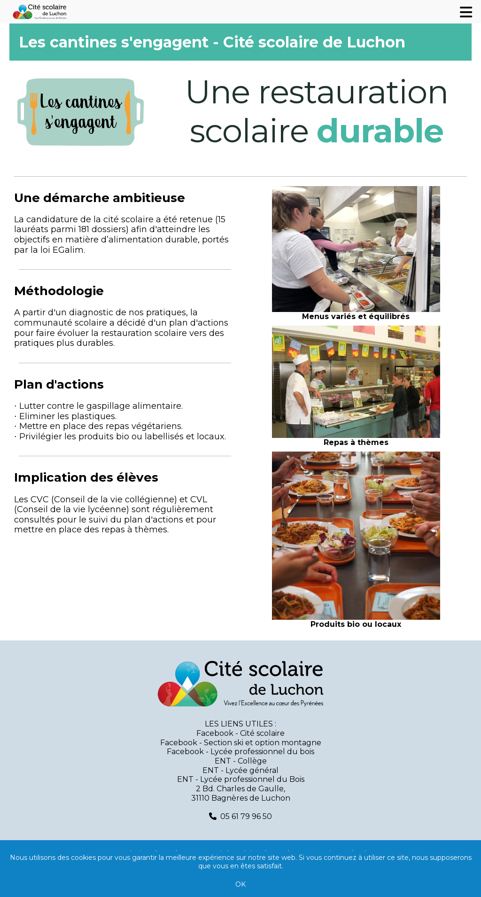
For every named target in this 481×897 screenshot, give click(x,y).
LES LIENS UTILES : (240, 723)
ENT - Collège (241, 761)
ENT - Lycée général (240, 770)
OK (240, 884)
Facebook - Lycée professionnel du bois (240, 751)
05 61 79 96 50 (246, 816)
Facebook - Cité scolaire (240, 733)
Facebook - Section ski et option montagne (240, 742)
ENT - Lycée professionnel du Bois (240, 779)
